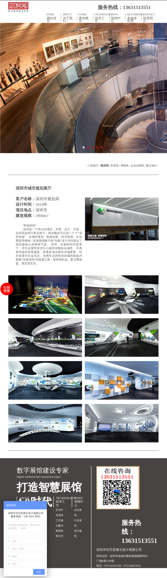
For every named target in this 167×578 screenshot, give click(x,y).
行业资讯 (78, 523)
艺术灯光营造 (59, 513)
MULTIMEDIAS (134, 17)
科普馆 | (116, 165)
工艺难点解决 (59, 523)
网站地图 (101, 575)
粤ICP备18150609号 (130, 570)
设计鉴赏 (78, 533)
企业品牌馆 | (138, 165)
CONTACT (149, 17)
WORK (85, 17)
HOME (53, 17)
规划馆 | (105, 165)
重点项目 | (152, 165)
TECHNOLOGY (102, 17)
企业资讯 (78, 513)
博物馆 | (125, 165)
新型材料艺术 (59, 533)
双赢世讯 (126, 575)
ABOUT (69, 17)
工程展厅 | (94, 165)
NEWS (117, 17)
